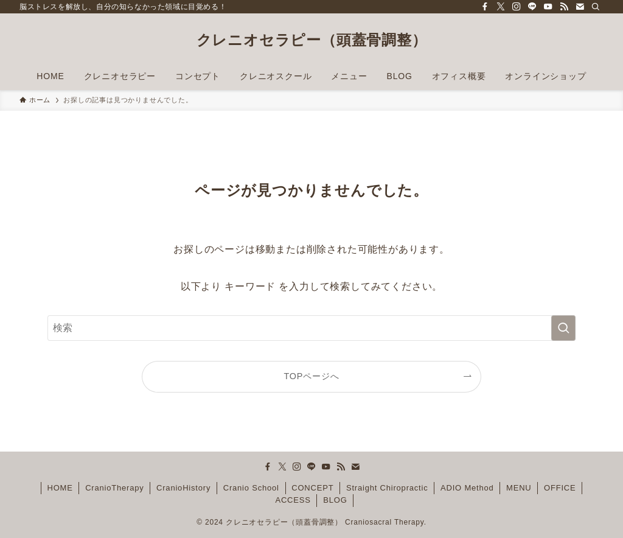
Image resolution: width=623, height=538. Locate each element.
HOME (59, 487)
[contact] (580, 6)
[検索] (596, 6)
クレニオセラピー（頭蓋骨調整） (312, 40)
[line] (532, 6)
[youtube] (548, 6)
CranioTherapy (114, 487)
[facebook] (485, 6)
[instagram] (516, 6)
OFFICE (560, 487)
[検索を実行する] (563, 328)
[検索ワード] (311, 328)
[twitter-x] (501, 6)
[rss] (564, 6)
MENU (518, 487)
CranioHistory (183, 487)
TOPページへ (311, 376)
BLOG (335, 500)
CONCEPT (312, 487)
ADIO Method (467, 487)
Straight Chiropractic (387, 487)
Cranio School (251, 487)
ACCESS (292, 500)
